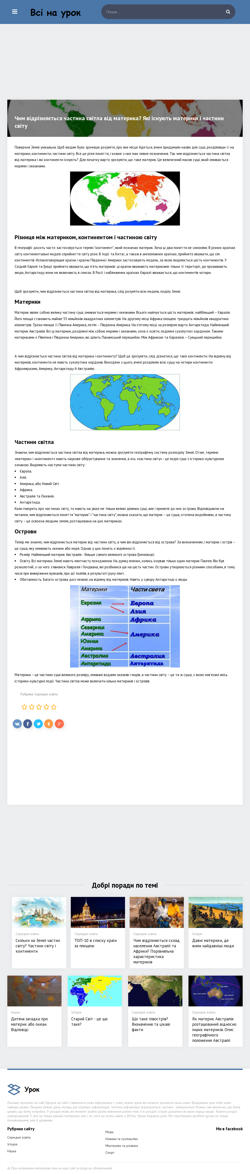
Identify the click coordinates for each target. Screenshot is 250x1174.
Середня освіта (46, 694)
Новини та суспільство (121, 1139)
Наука (11, 1151)
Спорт (109, 1152)
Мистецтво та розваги (121, 1145)
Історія (12, 1144)
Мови (109, 1132)
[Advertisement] (125, 65)
